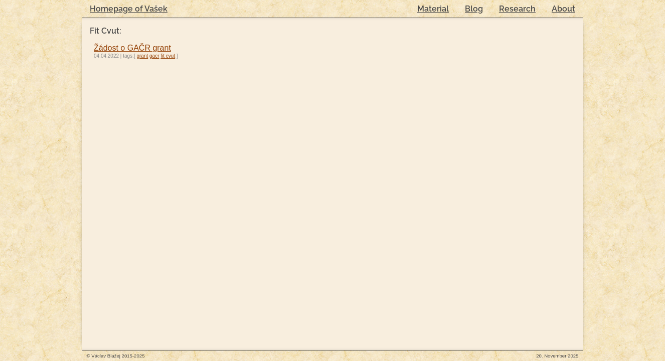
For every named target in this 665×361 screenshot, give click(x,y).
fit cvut (167, 56)
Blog (474, 9)
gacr (154, 56)
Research (517, 9)
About (563, 9)
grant (142, 56)
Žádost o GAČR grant (132, 48)
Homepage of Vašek (129, 9)
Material (433, 9)
